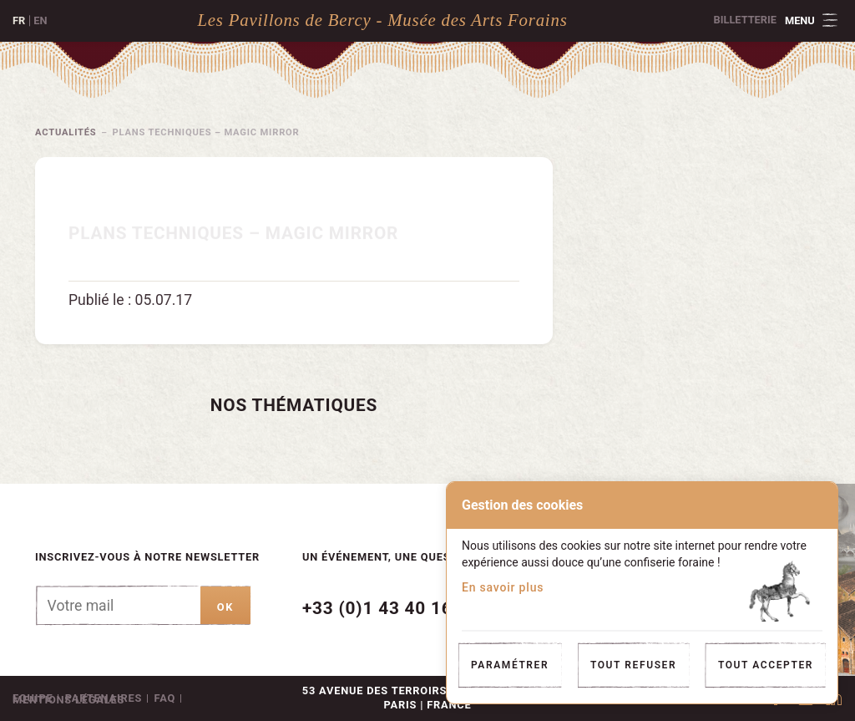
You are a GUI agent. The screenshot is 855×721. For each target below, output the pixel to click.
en (40, 20)
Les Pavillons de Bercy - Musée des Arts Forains (382, 19)
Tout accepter (766, 665)
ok (225, 607)
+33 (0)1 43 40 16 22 (390, 608)
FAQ (165, 698)
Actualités (66, 132)
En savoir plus (503, 587)
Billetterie (745, 19)
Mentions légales (68, 699)
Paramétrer (510, 665)
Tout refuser (633, 665)
